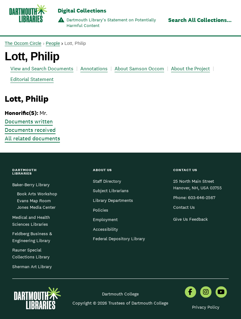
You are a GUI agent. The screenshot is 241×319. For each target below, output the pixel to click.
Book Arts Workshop (37, 194)
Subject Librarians (111, 190)
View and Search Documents (41, 68)
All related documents (32, 138)
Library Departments (113, 200)
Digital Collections (82, 10)
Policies (100, 210)
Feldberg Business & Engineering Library (32, 237)
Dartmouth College (120, 294)
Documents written (29, 121)
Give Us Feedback (190, 219)
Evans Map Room (34, 200)
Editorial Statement (32, 79)
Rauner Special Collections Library (31, 253)
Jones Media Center (36, 207)
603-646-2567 (201, 197)
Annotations (94, 68)
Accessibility (105, 229)
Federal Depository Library (119, 238)
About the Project (190, 68)
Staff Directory (107, 181)
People (53, 43)
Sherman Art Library (32, 266)
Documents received (30, 129)
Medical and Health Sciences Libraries (31, 220)
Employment (105, 219)
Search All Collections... (200, 20)
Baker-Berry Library (31, 184)
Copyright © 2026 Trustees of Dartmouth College (120, 303)
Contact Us (184, 207)
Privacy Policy (205, 307)
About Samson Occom (139, 68)
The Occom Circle (23, 43)
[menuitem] (190, 292)
